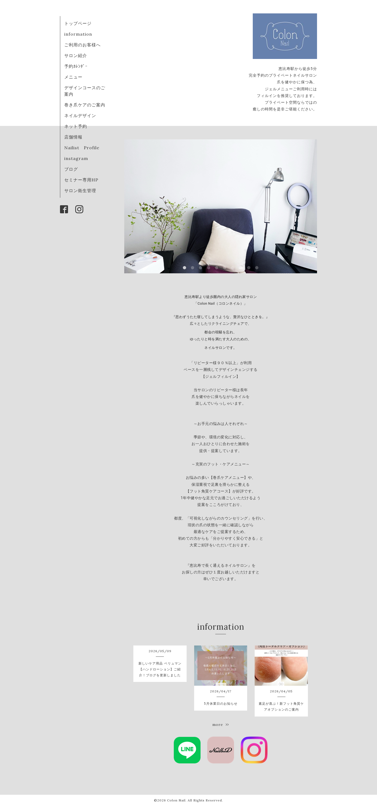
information (78, 34)
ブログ (71, 169)
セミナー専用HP (81, 179)
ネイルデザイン (80, 115)
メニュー (73, 77)
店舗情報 (73, 137)
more (220, 724)
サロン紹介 (75, 55)
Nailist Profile (81, 147)
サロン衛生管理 (80, 190)
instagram (76, 158)
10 (256, 268)
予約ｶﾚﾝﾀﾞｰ (76, 66)
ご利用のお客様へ (82, 44)
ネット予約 (75, 126)
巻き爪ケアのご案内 (84, 104)
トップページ (78, 23)
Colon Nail (176, 800)
